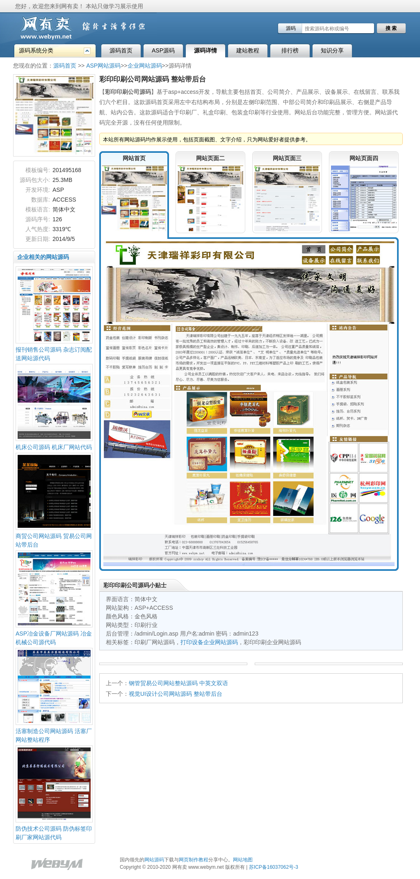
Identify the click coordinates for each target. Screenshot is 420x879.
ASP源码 (163, 50)
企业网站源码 (145, 65)
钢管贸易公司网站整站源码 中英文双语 (178, 683)
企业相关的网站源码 (43, 257)
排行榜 (290, 50)
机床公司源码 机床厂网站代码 (54, 447)
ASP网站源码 (103, 65)
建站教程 (247, 50)
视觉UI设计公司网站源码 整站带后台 (175, 693)
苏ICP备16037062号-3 (273, 867)
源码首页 (121, 50)
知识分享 (332, 50)
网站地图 (243, 860)
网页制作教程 (193, 860)
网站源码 (154, 860)
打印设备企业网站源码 (209, 642)
